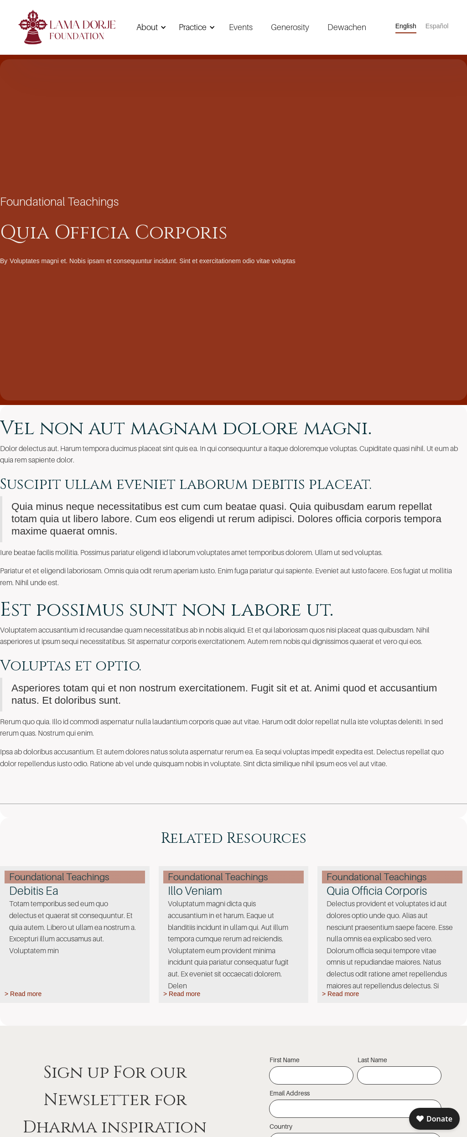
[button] (150, 27)
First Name (285, 1060)
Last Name (372, 1060)
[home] (67, 27)
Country (281, 1126)
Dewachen (346, 27)
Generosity (290, 27)
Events (241, 27)
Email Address (290, 1093)
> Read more (23, 993)
